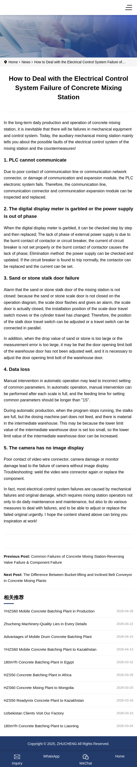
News (26, 62)
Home (13, 62)
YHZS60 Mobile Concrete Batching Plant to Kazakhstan (50, 649)
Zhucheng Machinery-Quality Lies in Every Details (45, 624)
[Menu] (129, 7)
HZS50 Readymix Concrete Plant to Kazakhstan (44, 700)
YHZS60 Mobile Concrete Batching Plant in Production (49, 611)
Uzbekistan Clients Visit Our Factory (34, 713)
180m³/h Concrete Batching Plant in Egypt (39, 662)
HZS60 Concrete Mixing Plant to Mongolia (39, 687)
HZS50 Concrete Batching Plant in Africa (37, 675)
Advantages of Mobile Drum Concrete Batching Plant (48, 636)
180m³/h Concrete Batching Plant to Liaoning (41, 726)
